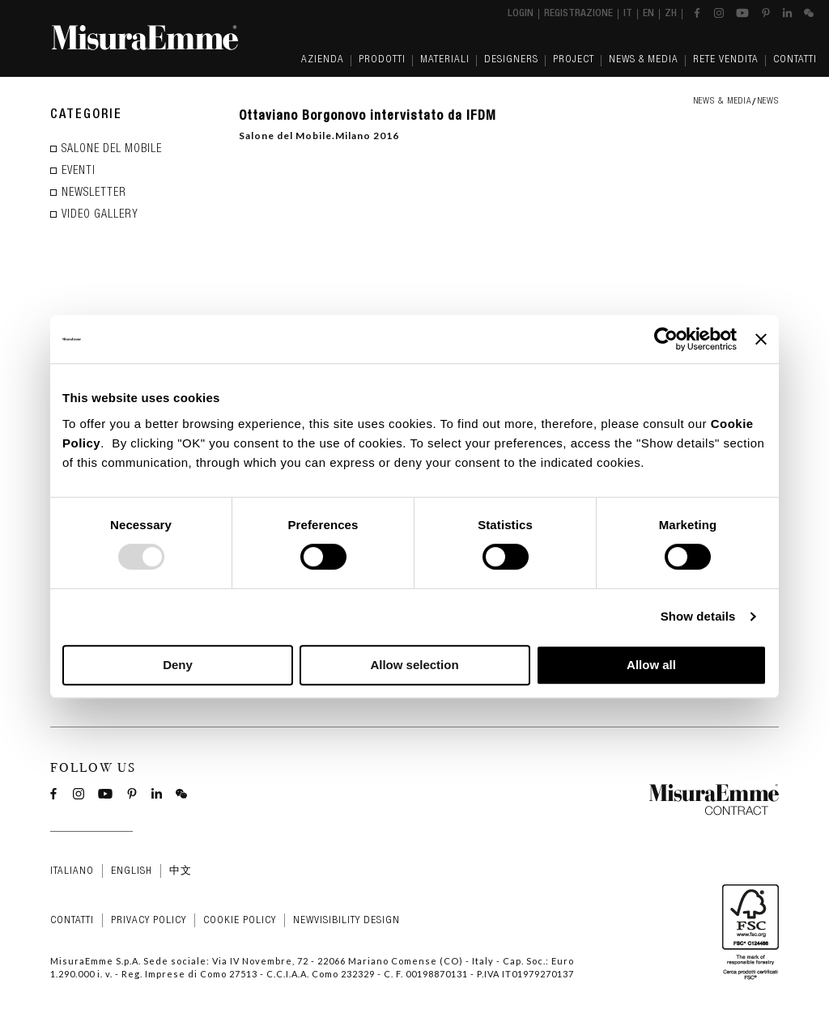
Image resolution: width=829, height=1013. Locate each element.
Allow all (651, 665)
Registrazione (578, 14)
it (627, 14)
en (648, 14)
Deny (178, 665)
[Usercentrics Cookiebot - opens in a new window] (666, 339)
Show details (698, 616)
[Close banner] (761, 339)
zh (671, 14)
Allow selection (414, 665)
